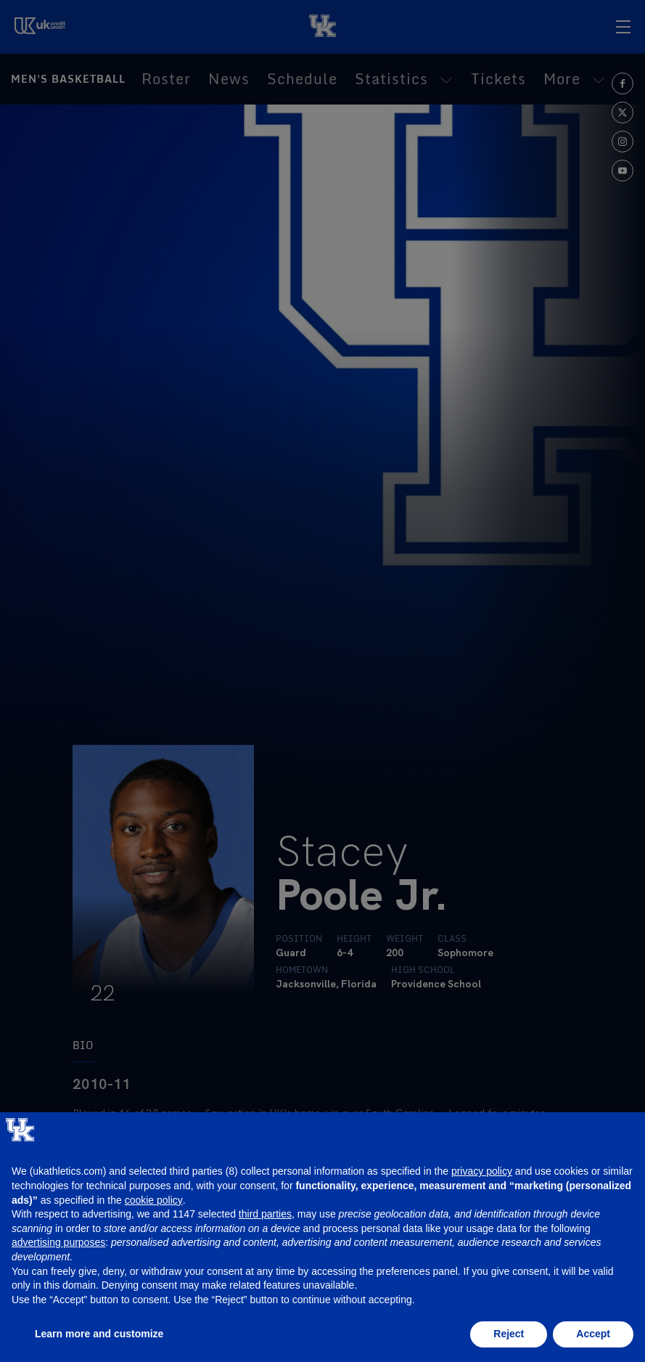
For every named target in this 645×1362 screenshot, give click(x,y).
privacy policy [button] (481, 1171)
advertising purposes (58, 1242)
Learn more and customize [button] (99, 1333)
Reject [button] (508, 1333)
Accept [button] (593, 1333)
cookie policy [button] (154, 1200)
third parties (265, 1214)
